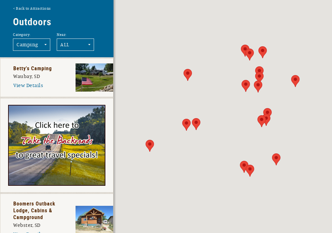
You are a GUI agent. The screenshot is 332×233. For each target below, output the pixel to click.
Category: (21, 35)
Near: (61, 35)
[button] (244, 167)
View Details (28, 85)
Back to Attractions (33, 8)
